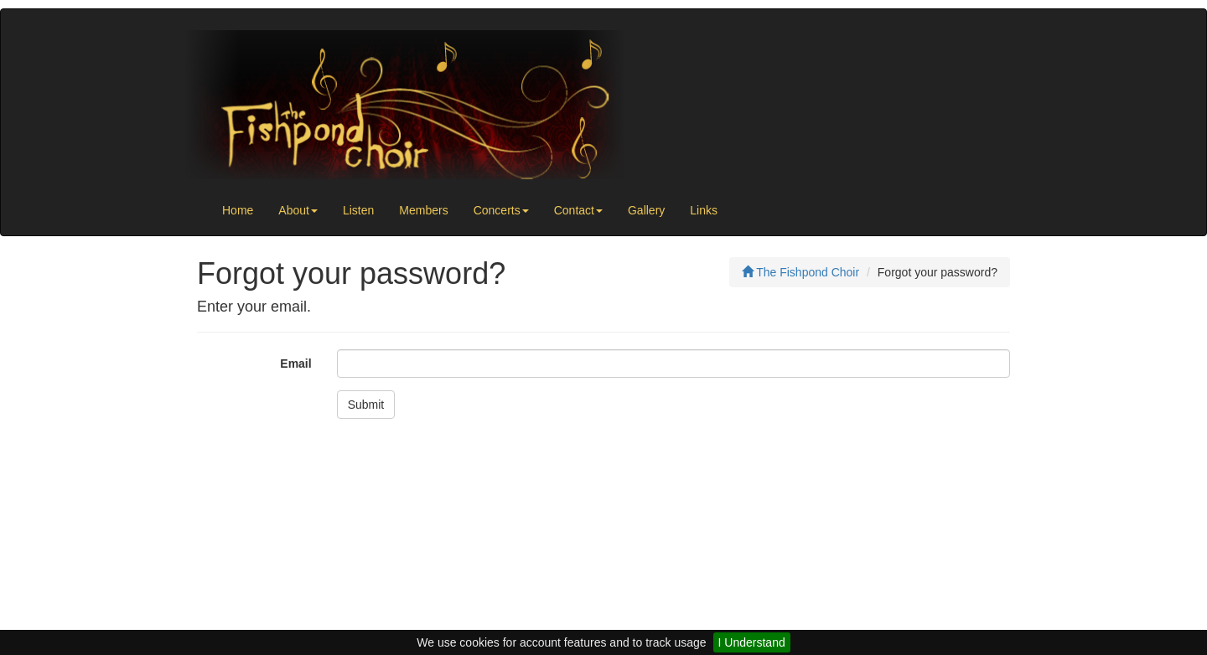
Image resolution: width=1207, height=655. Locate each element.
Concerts (501, 210)
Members (423, 210)
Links (703, 210)
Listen (358, 210)
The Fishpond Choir (801, 272)
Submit (366, 404)
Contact (578, 210)
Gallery (646, 210)
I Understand (751, 642)
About (298, 210)
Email (295, 363)
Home (237, 210)
